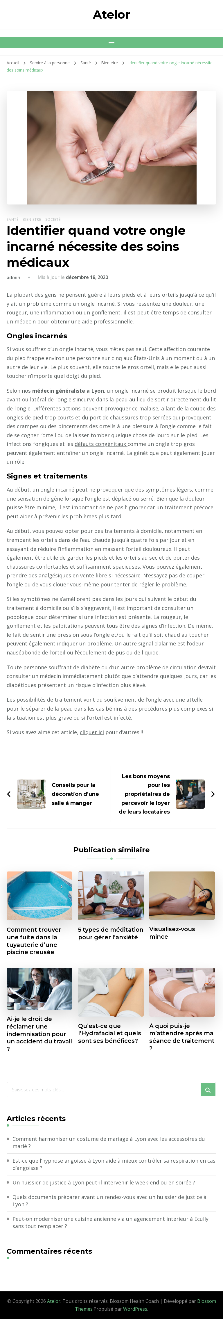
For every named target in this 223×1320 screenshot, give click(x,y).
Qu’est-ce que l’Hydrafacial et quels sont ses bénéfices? (110, 1034)
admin (13, 277)
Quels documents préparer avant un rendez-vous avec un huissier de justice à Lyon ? (109, 1201)
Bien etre (32, 219)
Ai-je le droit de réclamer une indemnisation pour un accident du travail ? (37, 1034)
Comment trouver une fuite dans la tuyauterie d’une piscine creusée (34, 941)
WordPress (135, 1310)
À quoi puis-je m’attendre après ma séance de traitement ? (176, 1038)
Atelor (111, 14)
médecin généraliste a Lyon (68, 390)
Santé (13, 219)
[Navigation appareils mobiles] (111, 42)
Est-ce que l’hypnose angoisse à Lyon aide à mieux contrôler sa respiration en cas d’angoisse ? (114, 1165)
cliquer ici (92, 732)
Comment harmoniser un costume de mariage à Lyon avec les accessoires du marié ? (108, 1143)
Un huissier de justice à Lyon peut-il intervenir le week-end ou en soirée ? (103, 1183)
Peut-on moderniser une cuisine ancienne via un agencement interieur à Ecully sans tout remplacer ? (110, 1223)
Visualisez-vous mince (172, 933)
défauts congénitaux (130, 443)
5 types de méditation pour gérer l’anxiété (103, 937)
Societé (53, 219)
